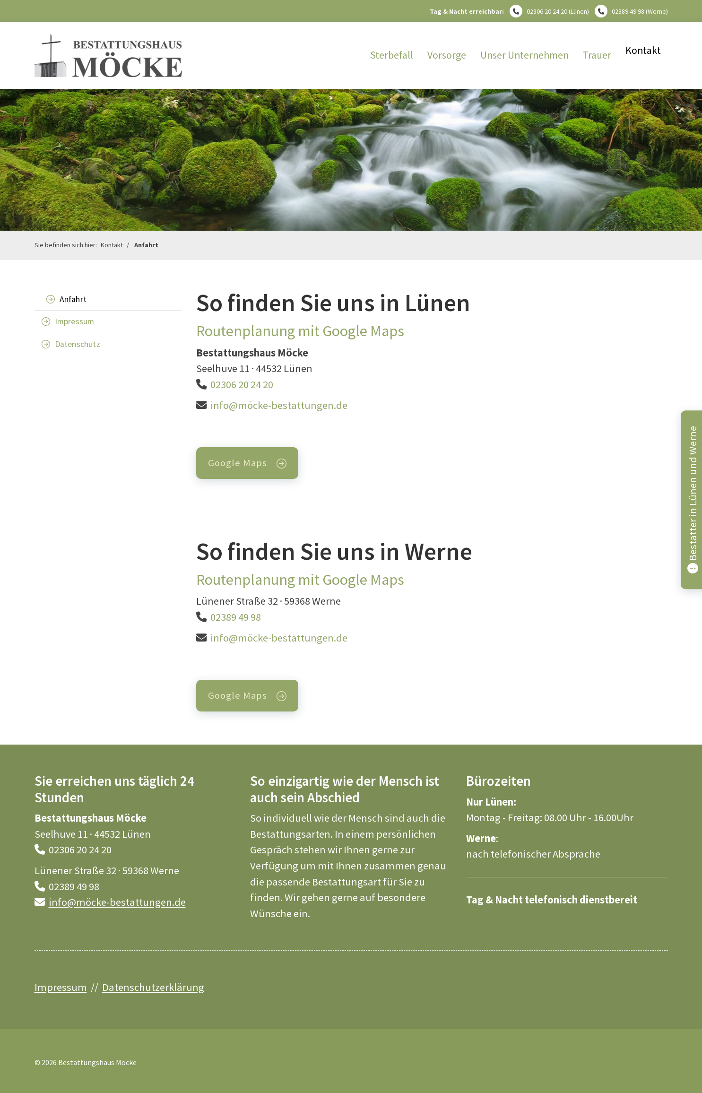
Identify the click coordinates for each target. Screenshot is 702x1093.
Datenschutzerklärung (153, 987)
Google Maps (237, 463)
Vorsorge (446, 55)
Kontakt (643, 50)
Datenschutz (77, 344)
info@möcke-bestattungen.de (278, 405)
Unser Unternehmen (524, 55)
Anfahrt (146, 245)
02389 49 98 (628, 11)
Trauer (597, 55)
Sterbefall (391, 55)
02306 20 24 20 (547, 11)
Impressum (75, 321)
